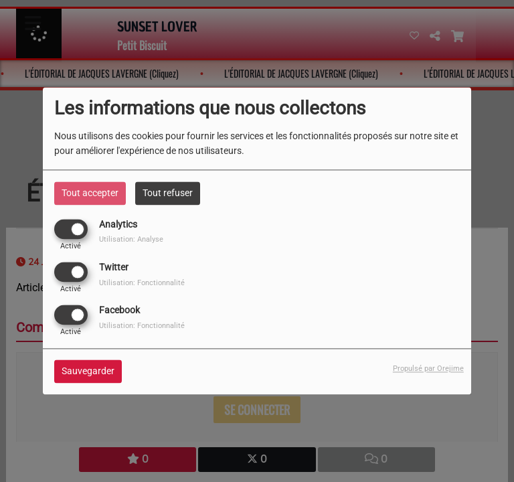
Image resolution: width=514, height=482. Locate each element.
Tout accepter (90, 192)
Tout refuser (168, 192)
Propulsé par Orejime (428, 369)
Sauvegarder (88, 371)
